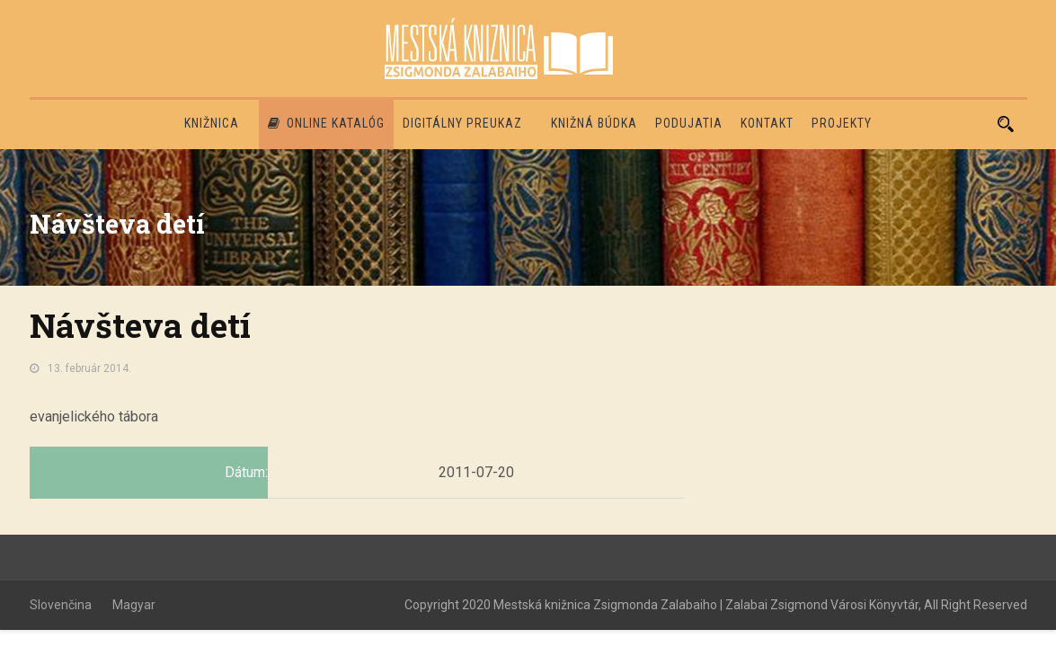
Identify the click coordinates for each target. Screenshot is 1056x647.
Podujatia (689, 123)
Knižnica (211, 123)
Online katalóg (326, 123)
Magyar (133, 605)
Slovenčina (61, 605)
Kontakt (767, 123)
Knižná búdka (594, 123)
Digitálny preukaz (462, 123)
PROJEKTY (842, 123)
